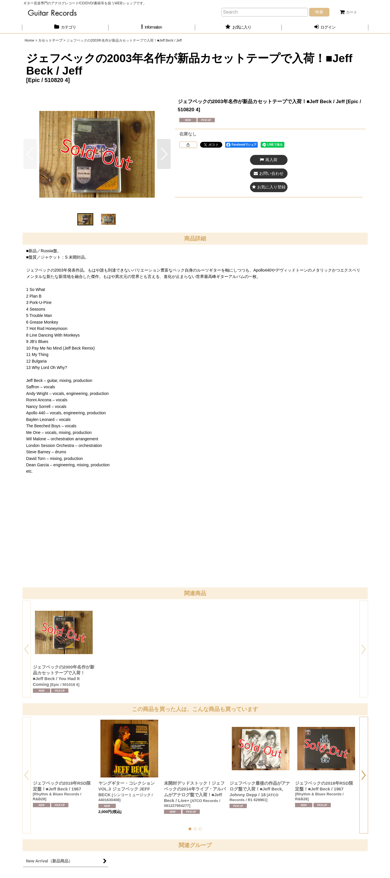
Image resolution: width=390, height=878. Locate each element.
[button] (152, 27)
